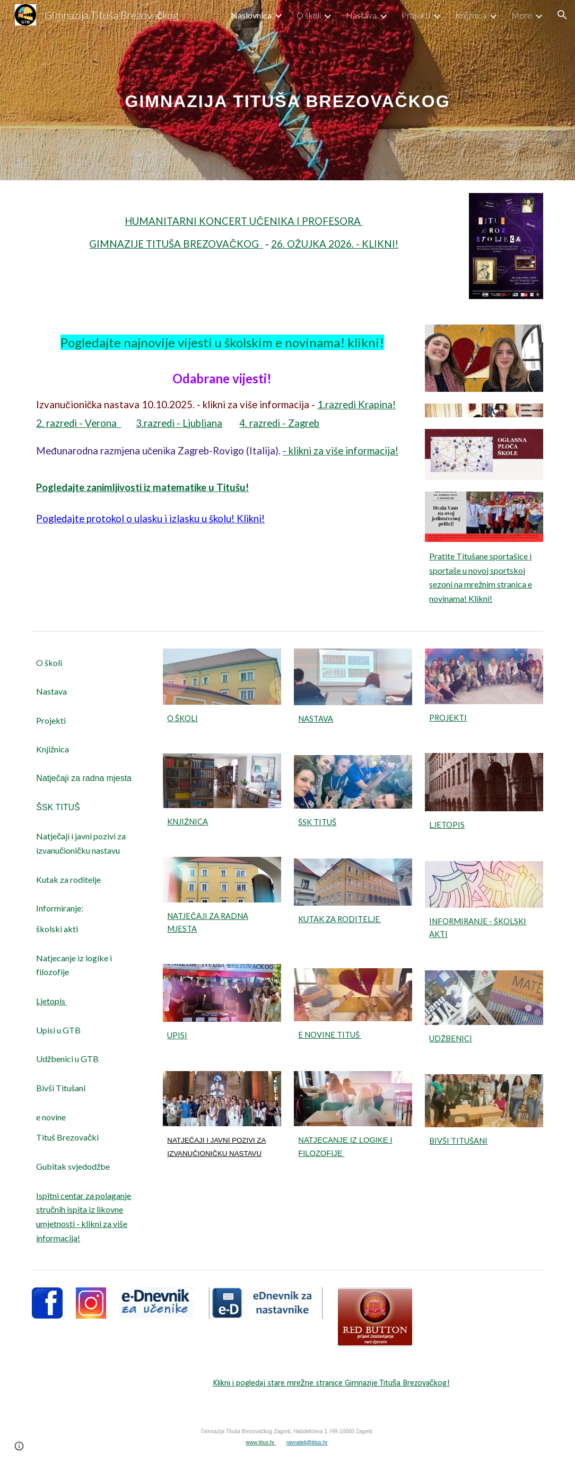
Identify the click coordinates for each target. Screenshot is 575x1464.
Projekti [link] (416, 15)
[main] (287, 90)
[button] (562, 15)
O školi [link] (309, 15)
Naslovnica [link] (251, 15)
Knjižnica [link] (470, 15)
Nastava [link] (361, 15)
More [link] (521, 15)
